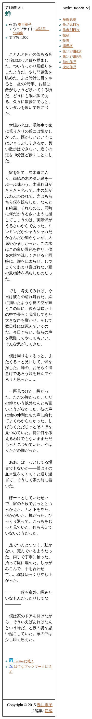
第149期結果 (72, 56)
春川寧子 (25, 25)
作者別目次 (71, 30)
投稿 (66, 35)
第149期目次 (72, 51)
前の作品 (69, 62)
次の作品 (69, 67)
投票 (66, 40)
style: (76, 8)
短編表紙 (69, 19)
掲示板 (68, 46)
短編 (49, 711)
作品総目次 (71, 25)
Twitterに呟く (21, 661)
